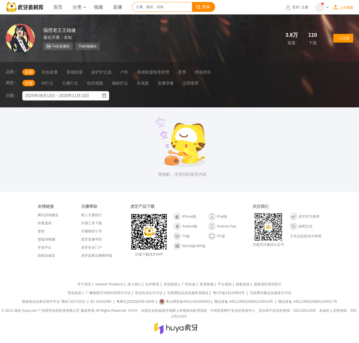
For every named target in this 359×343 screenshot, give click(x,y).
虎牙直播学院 (91, 239)
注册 (304, 7)
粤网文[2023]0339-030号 (135, 302)
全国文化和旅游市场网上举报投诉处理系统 (174, 311)
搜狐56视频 (46, 239)
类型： (12, 82)
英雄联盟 (74, 72)
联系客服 (207, 284)
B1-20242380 (101, 302)
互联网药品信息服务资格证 (188, 293)
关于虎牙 (84, 284)
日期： (12, 95)
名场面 (143, 83)
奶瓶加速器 (46, 256)
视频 (98, 7)
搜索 (203, 7)
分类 (79, 7)
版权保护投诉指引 (268, 284)
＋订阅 (343, 38)
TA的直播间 (58, 46)
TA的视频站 (87, 46)
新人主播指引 (91, 215)
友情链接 (170, 284)
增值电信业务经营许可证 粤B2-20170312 (54, 302)
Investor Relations (109, 284)
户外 (124, 72)
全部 (29, 72)
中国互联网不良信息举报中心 (232, 311)
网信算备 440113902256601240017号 (307, 302)
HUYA (133, 311)
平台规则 (225, 284)
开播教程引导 (91, 231)
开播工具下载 (91, 223)
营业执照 (74, 293)
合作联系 (152, 284)
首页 (58, 7)
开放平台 (45, 247)
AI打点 (47, 83)
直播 (117, 7)
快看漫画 (45, 223)
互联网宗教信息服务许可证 (271, 293)
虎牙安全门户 (91, 247)
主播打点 (70, 83)
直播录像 (165, 83)
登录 (295, 7)
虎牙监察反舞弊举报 (96, 256)
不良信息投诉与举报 (305, 236)
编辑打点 (120, 83)
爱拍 (41, 231)
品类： (12, 71)
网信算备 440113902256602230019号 (243, 302)
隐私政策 (243, 284)
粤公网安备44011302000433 (184, 302)
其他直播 (49, 72)
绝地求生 (203, 72)
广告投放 (188, 284)
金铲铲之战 (101, 72)
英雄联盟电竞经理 (153, 72)
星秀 (182, 72)
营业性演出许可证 (149, 293)
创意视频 (95, 83)
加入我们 (134, 284)
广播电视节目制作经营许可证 (108, 293)
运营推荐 (190, 83)
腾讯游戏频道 (48, 215)
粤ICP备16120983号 (228, 293)
